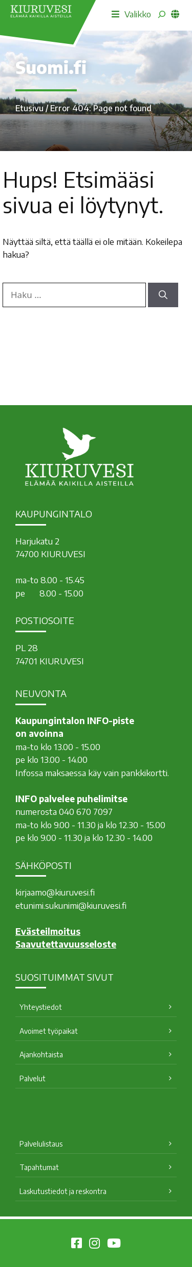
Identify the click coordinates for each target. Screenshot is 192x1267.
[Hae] (163, 295)
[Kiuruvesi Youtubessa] (113, 1244)
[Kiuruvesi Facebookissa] (76, 1244)
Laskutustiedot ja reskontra (62, 1191)
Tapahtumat (39, 1167)
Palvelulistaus (40, 1143)
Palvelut (32, 1078)
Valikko (131, 13)
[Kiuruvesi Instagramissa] (94, 1244)
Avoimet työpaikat (48, 1031)
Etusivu (29, 108)
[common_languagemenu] (175, 14)
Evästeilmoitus (47, 931)
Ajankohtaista (41, 1054)
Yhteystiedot (40, 1007)
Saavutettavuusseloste (65, 944)
